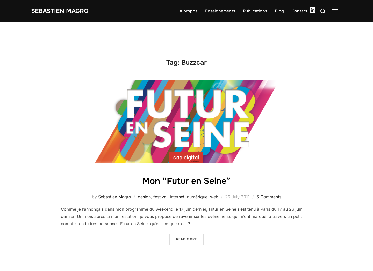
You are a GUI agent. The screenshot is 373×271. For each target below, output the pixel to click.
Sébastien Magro (114, 196)
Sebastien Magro (63, 11)
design (144, 196)
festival (160, 196)
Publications (255, 11)
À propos (188, 11)
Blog (279, 11)
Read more (190, 238)
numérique (197, 196)
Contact (299, 11)
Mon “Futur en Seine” (186, 180)
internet (177, 196)
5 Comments (268, 196)
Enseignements (220, 11)
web (214, 196)
